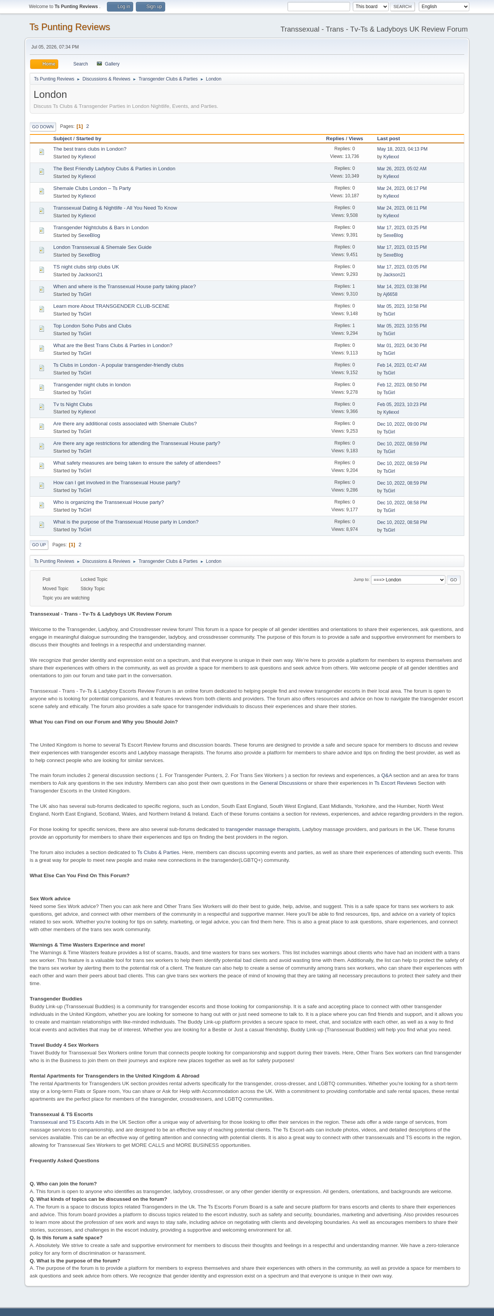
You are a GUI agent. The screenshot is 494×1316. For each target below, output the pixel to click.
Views (356, 138)
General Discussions (282, 783)
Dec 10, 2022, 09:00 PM (402, 424)
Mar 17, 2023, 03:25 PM (402, 227)
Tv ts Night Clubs (72, 404)
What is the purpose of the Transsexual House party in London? (125, 522)
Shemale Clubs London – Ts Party (92, 188)
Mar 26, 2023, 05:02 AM (401, 168)
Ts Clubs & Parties (158, 852)
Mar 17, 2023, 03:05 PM (402, 267)
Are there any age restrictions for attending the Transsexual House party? (136, 443)
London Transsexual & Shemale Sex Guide (102, 247)
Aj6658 (390, 294)
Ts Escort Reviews (395, 783)
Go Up (39, 544)
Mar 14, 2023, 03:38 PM (402, 286)
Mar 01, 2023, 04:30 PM (402, 345)
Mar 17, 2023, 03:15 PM (402, 247)
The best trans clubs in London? (90, 149)
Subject (62, 138)
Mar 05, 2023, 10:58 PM (402, 306)
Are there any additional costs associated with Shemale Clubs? (125, 423)
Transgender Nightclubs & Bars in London (101, 227)
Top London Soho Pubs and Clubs (92, 326)
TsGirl (84, 294)
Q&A (386, 775)
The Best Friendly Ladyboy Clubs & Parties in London (114, 168)
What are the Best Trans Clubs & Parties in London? (113, 345)
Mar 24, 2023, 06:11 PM (402, 208)
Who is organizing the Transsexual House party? (108, 502)
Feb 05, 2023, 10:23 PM (402, 404)
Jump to (361, 579)
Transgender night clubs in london (91, 385)
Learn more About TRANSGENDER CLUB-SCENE (111, 306)
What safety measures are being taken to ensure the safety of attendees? (136, 463)
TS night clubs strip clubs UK (86, 267)
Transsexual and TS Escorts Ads (67, 1122)
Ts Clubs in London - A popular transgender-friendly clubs (118, 365)
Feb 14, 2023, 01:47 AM (401, 365)
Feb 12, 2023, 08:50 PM (402, 385)
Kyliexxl (86, 156)
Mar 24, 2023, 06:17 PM (402, 188)
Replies (335, 138)
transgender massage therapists (262, 829)
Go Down (43, 126)
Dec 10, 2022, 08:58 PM (402, 502)
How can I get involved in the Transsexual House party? (116, 482)
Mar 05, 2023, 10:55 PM (402, 326)
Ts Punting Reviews (69, 27)
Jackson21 (90, 274)
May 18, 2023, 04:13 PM (402, 149)
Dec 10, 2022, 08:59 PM (402, 443)
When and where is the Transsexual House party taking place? (124, 286)
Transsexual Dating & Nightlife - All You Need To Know (115, 208)
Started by (88, 138)
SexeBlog (89, 235)
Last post (392, 138)
